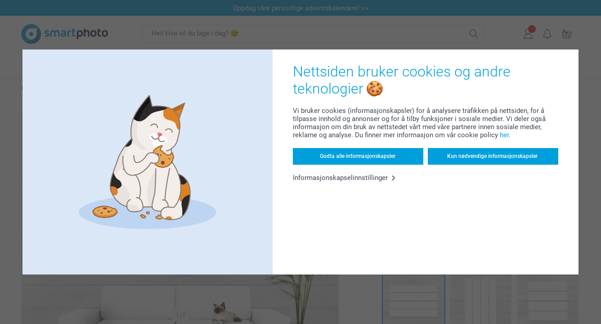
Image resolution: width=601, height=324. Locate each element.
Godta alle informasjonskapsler (357, 156)
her (504, 135)
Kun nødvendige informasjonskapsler (492, 156)
